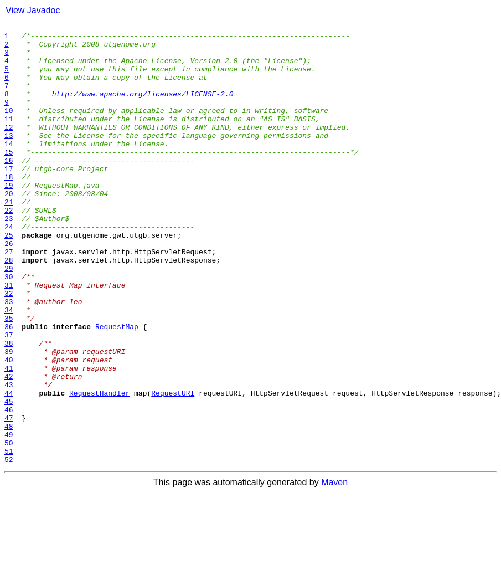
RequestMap (116, 388)
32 (8, 348)
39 (8, 418)
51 (8, 537)
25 (8, 278)
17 (8, 198)
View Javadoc (33, 10)
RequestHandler (99, 468)
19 (8, 218)
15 (8, 178)
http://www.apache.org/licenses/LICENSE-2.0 (143, 109)
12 (8, 148)
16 (8, 188)
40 (8, 428)
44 (8, 468)
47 (8, 497)
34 (8, 368)
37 (8, 398)
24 (8, 268)
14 (8, 168)
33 (8, 358)
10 (8, 129)
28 (8, 308)
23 (8, 258)
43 (8, 458)
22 (8, 248)
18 (8, 208)
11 (8, 138)
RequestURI (172, 468)
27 (8, 298)
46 (8, 487)
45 (8, 478)
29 (8, 318)
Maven (334, 570)
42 (8, 448)
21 (8, 238)
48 (8, 507)
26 (8, 288)
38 (8, 408)
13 (8, 158)
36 (8, 388)
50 (8, 527)
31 (8, 338)
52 (8, 547)
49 (8, 517)
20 (8, 228)
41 (8, 438)
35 (8, 378)
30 (8, 328)
